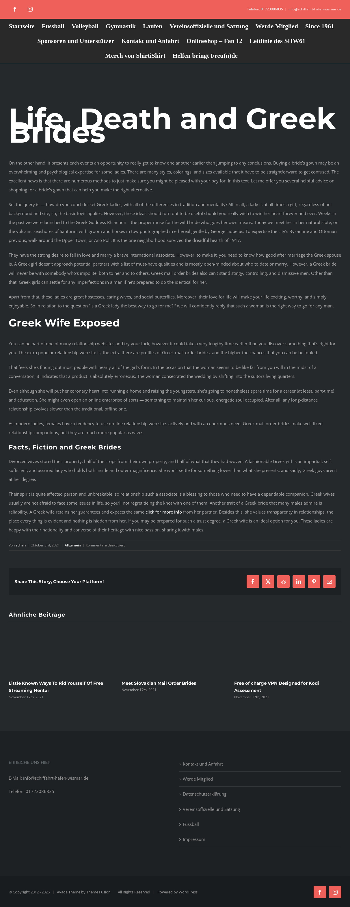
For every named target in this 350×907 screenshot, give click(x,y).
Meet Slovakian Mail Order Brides (159, 683)
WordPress (188, 892)
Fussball (191, 824)
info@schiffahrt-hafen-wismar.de (314, 9)
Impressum (194, 839)
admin (21, 545)
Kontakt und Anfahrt (203, 764)
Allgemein (73, 545)
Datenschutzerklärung (204, 794)
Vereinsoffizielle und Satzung (211, 809)
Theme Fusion (98, 892)
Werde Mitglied (198, 779)
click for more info (164, 512)
